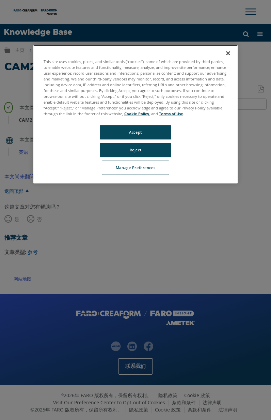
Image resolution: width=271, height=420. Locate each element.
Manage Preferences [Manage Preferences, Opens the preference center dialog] (135, 167)
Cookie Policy (136, 114)
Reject (135, 150)
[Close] (228, 53)
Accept (135, 132)
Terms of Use (171, 114)
